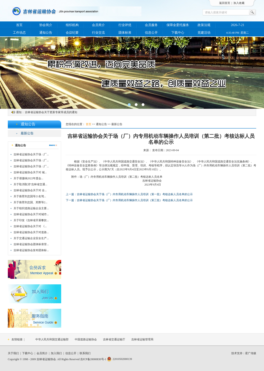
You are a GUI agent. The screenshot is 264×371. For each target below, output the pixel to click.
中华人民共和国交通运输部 (52, 339)
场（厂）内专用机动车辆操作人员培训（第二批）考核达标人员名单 (121, 176)
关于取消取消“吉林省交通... (30, 184)
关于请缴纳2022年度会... (28, 178)
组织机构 (72, 25)
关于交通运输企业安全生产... (31, 238)
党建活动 (204, 32)
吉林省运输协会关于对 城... (30, 172)
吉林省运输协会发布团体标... (31, 250)
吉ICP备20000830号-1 (93, 359)
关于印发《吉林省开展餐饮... (31, 220)
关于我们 (13, 353)
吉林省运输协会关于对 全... (30, 190)
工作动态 (19, 32)
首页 (19, 25)
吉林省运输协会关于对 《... (30, 226)
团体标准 (124, 32)
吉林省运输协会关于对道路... (31, 232)
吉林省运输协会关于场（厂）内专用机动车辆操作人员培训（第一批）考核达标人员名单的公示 (135, 194)
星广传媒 (250, 353)
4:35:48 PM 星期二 (237, 32)
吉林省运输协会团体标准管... (31, 244)
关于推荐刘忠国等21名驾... (30, 196)
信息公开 (151, 32)
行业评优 (124, 25)
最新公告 (27, 133)
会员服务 (151, 25)
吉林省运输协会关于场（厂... (31, 154)
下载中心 (177, 32)
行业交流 (98, 32)
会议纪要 (72, 32)
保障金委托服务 (177, 25)
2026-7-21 (237, 25)
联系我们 (85, 353)
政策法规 (204, 25)
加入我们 (56, 353)
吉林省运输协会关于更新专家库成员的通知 (51, 112)
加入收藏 (238, 3)
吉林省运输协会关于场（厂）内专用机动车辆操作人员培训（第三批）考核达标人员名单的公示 (135, 200)
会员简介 (98, 25)
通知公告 (45, 32)
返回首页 (224, 3)
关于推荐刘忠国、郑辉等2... (30, 202)
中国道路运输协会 (86, 339)
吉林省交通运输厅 (114, 339)
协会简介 (45, 25)
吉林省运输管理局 (142, 339)
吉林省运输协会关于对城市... (31, 214)
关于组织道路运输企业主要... (31, 208)
